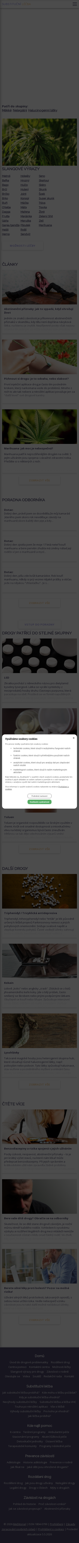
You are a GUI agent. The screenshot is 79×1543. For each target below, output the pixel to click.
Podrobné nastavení (39, 796)
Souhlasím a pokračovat (39, 802)
